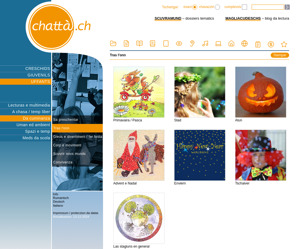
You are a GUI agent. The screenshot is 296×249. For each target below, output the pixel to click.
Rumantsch (61, 198)
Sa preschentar (65, 120)
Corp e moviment (67, 145)
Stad (199, 94)
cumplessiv (236, 7)
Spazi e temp (37, 131)
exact (191, 7)
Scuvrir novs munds (69, 154)
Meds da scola (36, 138)
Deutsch (58, 201)
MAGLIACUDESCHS (243, 18)
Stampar (280, 55)
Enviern (199, 157)
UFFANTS (40, 81)
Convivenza (63, 162)
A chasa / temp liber (31, 111)
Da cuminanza (36, 118)
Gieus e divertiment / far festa (77, 137)
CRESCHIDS (37, 68)
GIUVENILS (39, 75)
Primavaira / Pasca (139, 94)
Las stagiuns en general (139, 220)
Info (55, 194)
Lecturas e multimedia (29, 105)
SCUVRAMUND (168, 18)
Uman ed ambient (33, 125)
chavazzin (209, 7)
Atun (260, 94)
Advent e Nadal (139, 157)
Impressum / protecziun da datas (75, 213)
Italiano (58, 205)
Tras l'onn (61, 128)
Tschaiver (260, 157)
